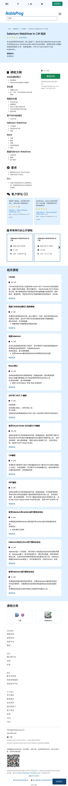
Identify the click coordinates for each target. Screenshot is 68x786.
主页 (9, 29)
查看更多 (10, 56)
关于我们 (10, 695)
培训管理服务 (12, 680)
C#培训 (23, 29)
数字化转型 (11, 676)
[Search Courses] (32, 18)
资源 (9, 645)
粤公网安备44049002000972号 (44, 780)
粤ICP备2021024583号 (20, 780)
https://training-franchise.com (29, 773)
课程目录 (10, 634)
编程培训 (15, 29)
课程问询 (50, 76)
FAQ (9, 718)
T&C (9, 722)
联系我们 (59, 781)
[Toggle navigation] (60, 13)
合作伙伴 (10, 702)
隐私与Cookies (34, 776)
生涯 (9, 714)
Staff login (34, 785)
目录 (9, 664)
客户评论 (10, 710)
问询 (9, 660)
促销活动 (10, 638)
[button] (58, 247)
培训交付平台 (12, 683)
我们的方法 (11, 657)
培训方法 (10, 641)
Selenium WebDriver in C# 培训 (38, 29)
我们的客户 (11, 706)
